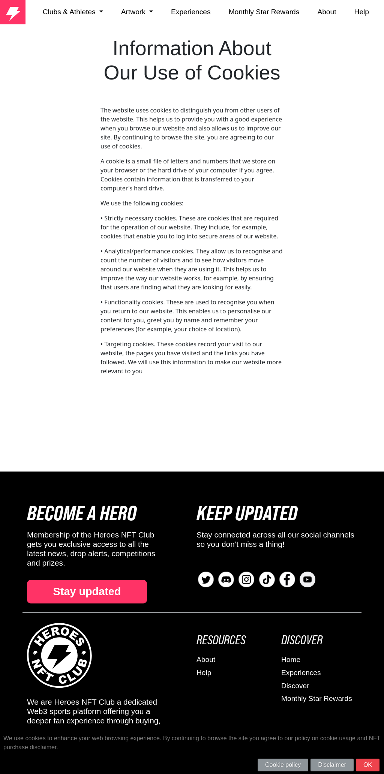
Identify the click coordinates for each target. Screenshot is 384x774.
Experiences (191, 12)
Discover (295, 686)
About (326, 12)
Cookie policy (283, 765)
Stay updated (87, 591)
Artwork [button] (134, 12)
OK (367, 765)
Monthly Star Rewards (264, 12)
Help (361, 12)
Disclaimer (332, 765)
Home (290, 659)
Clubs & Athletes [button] (70, 12)
